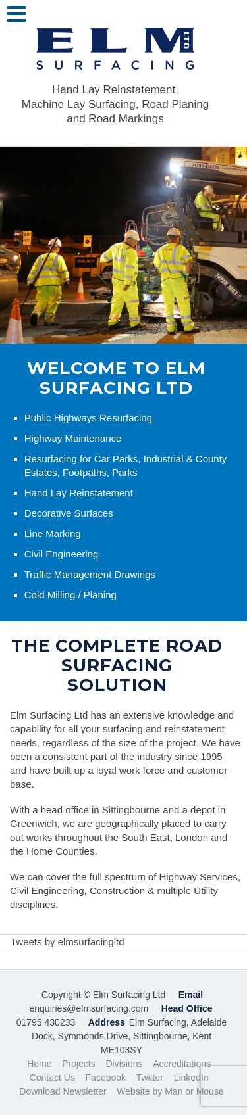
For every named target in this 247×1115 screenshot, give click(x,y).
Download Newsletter (62, 1091)
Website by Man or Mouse (170, 1091)
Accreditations (182, 1063)
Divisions (123, 1063)
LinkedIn (191, 1077)
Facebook (106, 1077)
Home (39, 1063)
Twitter (149, 1077)
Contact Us (52, 1077)
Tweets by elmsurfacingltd (67, 941)
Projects (79, 1063)
